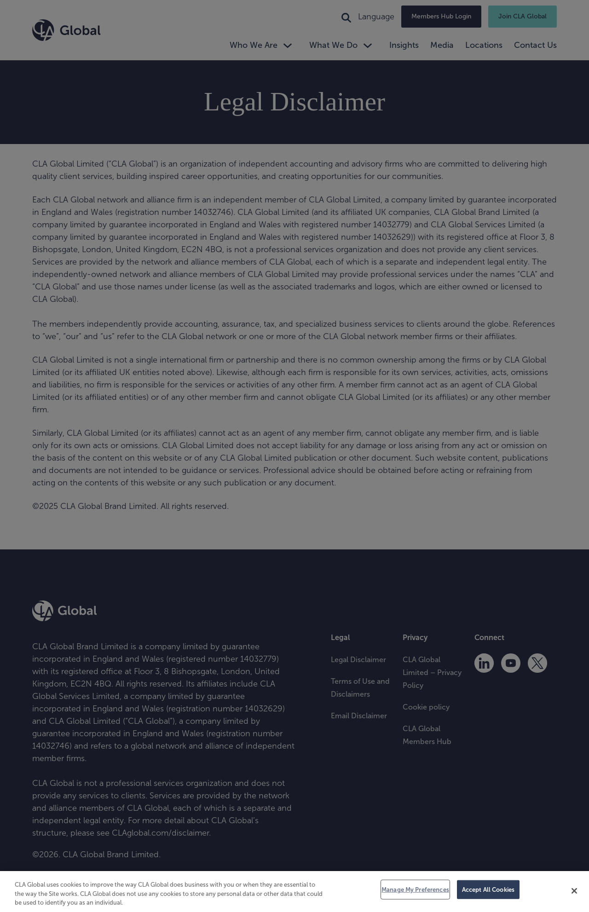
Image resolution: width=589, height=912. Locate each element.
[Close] (574, 891)
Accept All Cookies (488, 889)
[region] (294, 891)
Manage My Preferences (415, 889)
